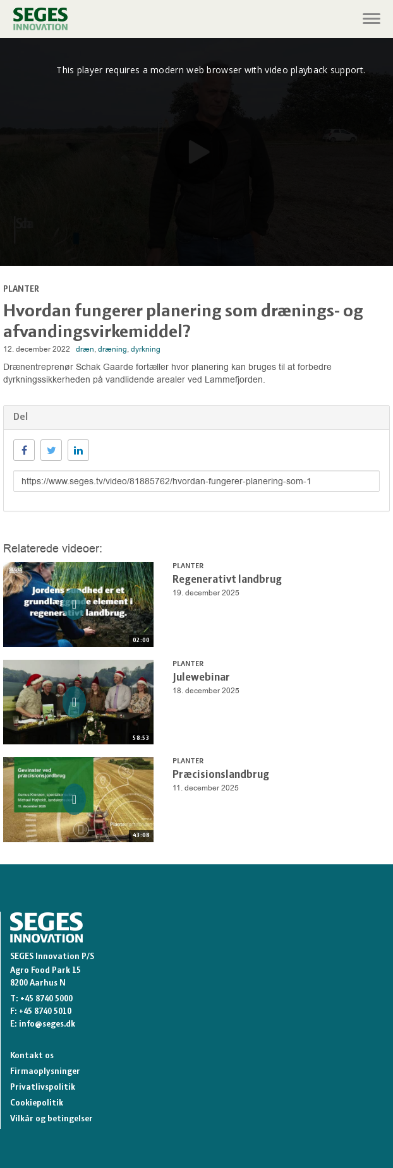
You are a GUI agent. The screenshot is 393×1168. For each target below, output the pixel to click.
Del (20, 417)
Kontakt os (32, 1056)
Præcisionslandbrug (220, 775)
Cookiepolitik (36, 1103)
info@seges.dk (47, 1024)
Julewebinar (201, 678)
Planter (21, 289)
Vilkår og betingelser (51, 1119)
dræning (112, 349)
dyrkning (145, 349)
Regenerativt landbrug (227, 580)
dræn (85, 349)
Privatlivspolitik (42, 1087)
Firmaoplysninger (45, 1071)
